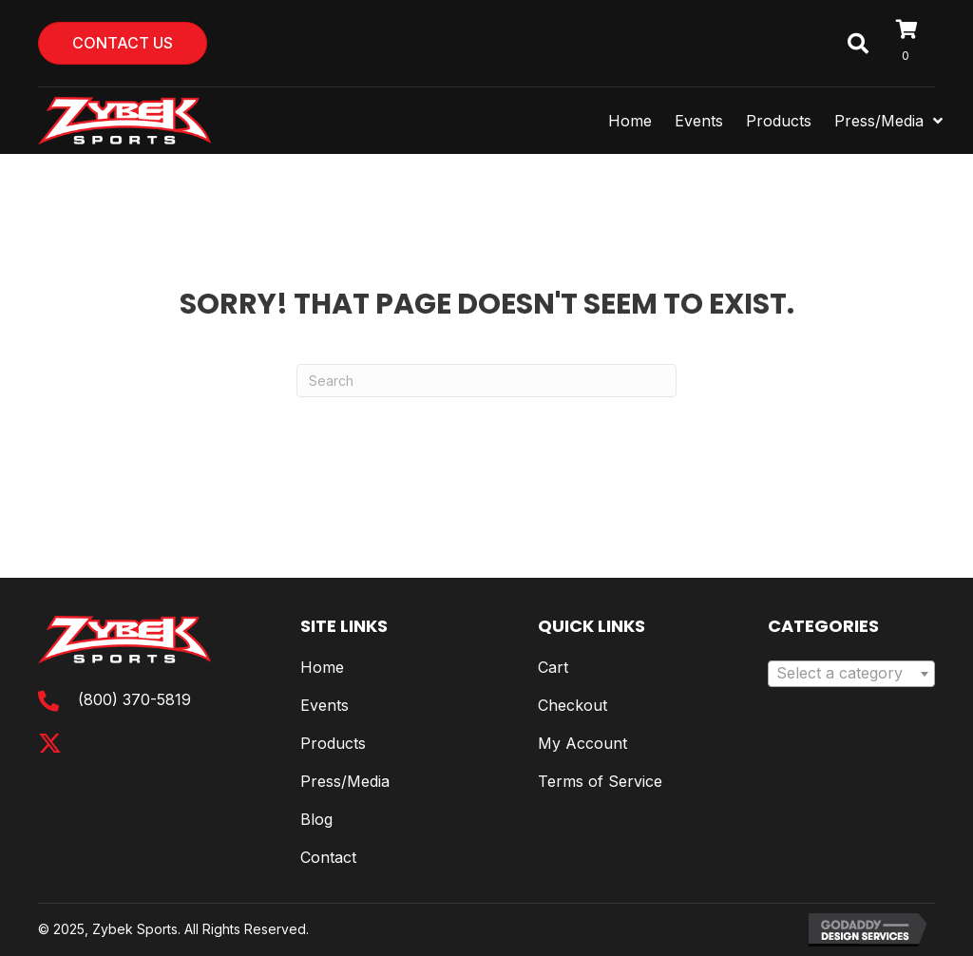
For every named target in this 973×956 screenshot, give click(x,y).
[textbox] (851, 673)
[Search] (486, 380)
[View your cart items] (915, 43)
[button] (50, 743)
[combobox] (851, 673)
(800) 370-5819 (134, 699)
